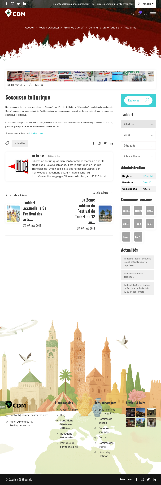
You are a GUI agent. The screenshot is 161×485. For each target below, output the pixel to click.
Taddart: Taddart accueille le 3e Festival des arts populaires (137, 262)
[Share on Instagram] (99, 143)
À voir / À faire (69, 409)
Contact (104, 437)
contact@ (72, 4)
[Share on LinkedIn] (111, 143)
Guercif (147, 182)
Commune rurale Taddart (104, 27)
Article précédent (16, 195)
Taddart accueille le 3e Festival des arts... (34, 210)
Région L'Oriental (49, 27)
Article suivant (103, 192)
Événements (129, 145)
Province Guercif (74, 27)
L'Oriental (148, 176)
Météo (127, 135)
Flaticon (103, 456)
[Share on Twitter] (105, 143)
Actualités (19, 143)
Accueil (29, 27)
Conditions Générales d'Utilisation (67, 424)
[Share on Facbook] (93, 143)
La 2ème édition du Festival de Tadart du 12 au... (85, 211)
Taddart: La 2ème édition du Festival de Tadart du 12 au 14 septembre (137, 288)
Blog (62, 415)
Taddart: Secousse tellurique (133, 275)
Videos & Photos (132, 156)
